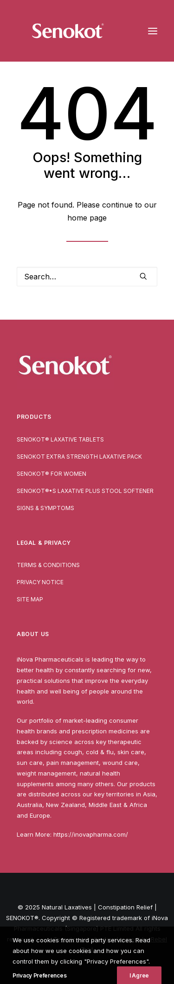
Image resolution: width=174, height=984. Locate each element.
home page (87, 217)
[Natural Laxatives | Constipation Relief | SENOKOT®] (68, 31)
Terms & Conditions (48, 564)
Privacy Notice (40, 582)
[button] (152, 31)
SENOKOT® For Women (51, 473)
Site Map (30, 599)
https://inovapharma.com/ (90, 834)
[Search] (87, 276)
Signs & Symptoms (45, 508)
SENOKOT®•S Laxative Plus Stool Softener (85, 490)
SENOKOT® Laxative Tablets (60, 439)
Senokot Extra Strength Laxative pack (79, 456)
